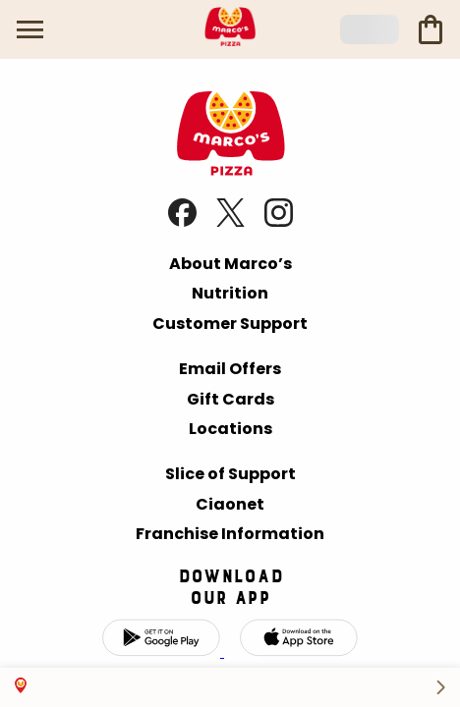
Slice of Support (230, 473)
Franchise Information (230, 533)
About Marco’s (230, 263)
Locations (230, 428)
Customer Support (230, 323)
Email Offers (230, 368)
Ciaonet (230, 504)
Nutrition (230, 293)
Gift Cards (230, 399)
